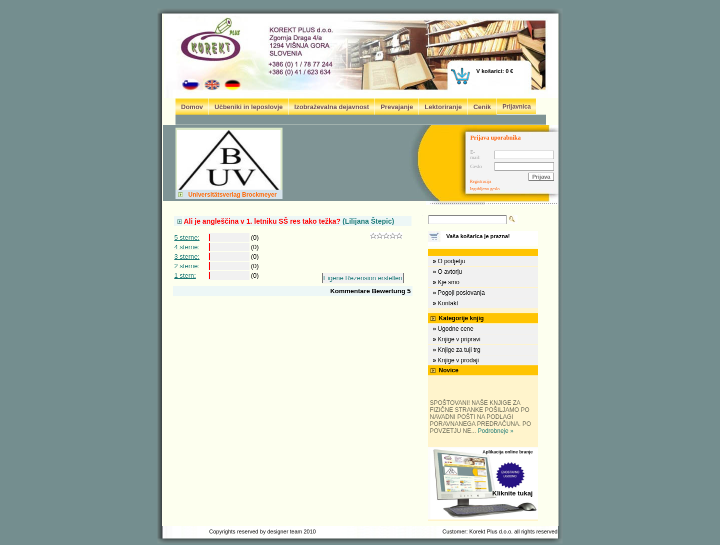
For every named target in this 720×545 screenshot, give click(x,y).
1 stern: (185, 275)
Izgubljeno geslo (485, 188)
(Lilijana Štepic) (289, 221)
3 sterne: (187, 256)
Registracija (481, 181)
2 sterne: (187, 266)
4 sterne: (187, 247)
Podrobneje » (496, 430)
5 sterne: (187, 237)
